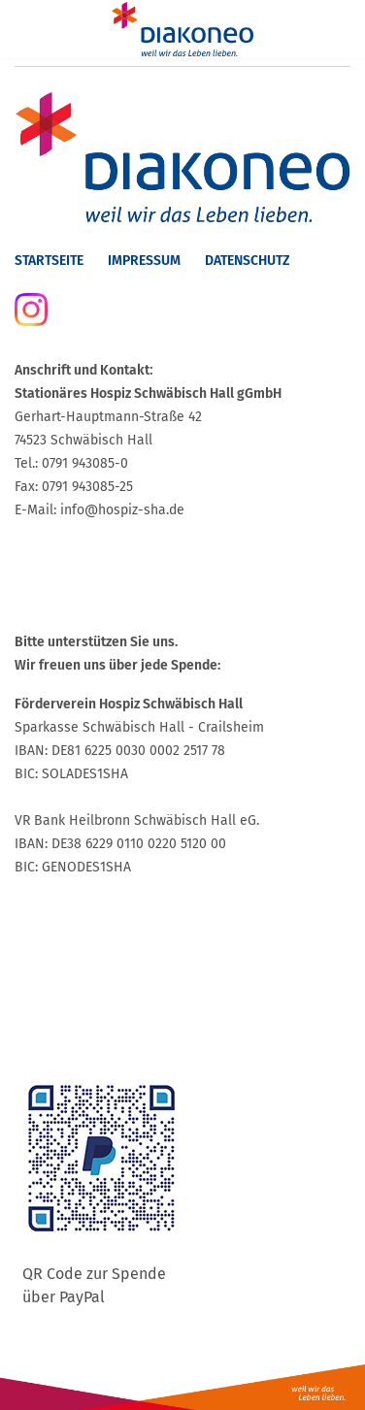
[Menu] (27, 29)
